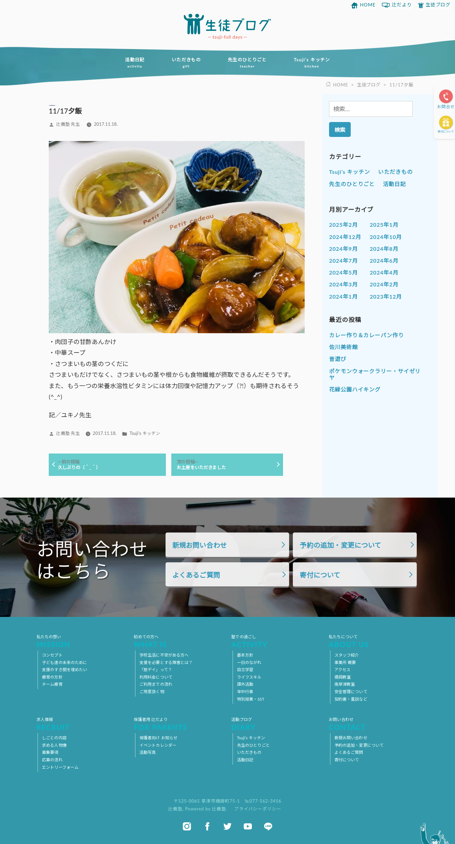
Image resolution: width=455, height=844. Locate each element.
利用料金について (155, 677)
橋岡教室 (342, 677)
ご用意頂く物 (151, 691)
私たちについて (373, 641)
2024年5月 (343, 272)
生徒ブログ (438, 4)
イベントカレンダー (157, 745)
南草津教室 (344, 684)
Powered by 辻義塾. (207, 808)
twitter (227, 827)
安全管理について (350, 691)
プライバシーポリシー (257, 808)
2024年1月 (343, 296)
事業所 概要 (345, 662)
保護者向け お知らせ (158, 737)
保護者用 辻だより (178, 723)
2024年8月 (384, 248)
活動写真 (147, 752)
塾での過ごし (276, 641)
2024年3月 (343, 284)
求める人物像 (54, 745)
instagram (187, 827)
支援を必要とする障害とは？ (166, 662)
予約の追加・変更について (340, 545)
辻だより (402, 4)
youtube (248, 827)
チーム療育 (52, 684)
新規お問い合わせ (199, 545)
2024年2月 (384, 284)
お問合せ (446, 106)
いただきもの (184, 62)
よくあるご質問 (196, 575)
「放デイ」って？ (155, 669)
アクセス (342, 669)
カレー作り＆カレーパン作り (366, 335)
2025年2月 (343, 224)
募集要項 (50, 752)
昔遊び (337, 359)
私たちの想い (81, 641)
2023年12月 (386, 296)
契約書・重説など (350, 699)
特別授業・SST (250, 699)
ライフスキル (249, 677)
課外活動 (245, 684)
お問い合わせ (373, 723)
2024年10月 (386, 236)
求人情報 (81, 723)
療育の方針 (52, 677)
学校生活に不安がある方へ (164, 655)
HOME (368, 4)
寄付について (446, 131)
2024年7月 (343, 260)
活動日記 (131, 62)
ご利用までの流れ (155, 684)
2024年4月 (384, 272)
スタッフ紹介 (346, 655)
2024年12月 (345, 236)
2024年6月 (384, 260)
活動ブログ (276, 723)
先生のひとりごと (248, 62)
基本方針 (245, 655)
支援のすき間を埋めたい (64, 669)
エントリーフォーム (60, 767)
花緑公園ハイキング (355, 389)
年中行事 (245, 691)
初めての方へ (178, 641)
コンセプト (52, 655)
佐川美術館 (343, 347)
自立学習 (245, 669)
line (268, 827)
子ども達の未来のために (64, 662)
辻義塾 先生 (68, 124)
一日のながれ (249, 662)
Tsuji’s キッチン (315, 62)
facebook (207, 827)
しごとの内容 (54, 737)
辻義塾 (175, 808)
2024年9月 (343, 248)
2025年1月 (384, 224)
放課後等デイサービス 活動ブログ (227, 24)
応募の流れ (52, 759)
